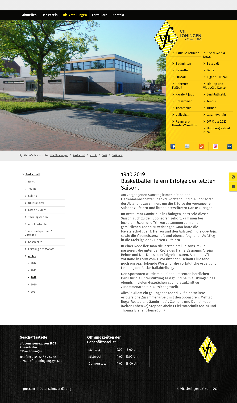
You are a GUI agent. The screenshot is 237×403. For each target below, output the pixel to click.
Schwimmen (184, 101)
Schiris (32, 195)
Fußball (181, 77)
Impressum (27, 389)
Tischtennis (183, 108)
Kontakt (118, 15)
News (31, 181)
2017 (33, 263)
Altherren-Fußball (181, 86)
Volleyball (182, 115)
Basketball (183, 70)
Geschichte (35, 242)
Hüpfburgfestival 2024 (216, 130)
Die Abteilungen (75, 15)
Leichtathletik (216, 94)
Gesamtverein (216, 115)
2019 (104, 155)
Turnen (211, 108)
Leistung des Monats (41, 249)
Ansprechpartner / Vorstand (38, 233)
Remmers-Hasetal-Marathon (184, 123)
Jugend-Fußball (217, 77)
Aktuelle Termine (187, 53)
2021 (33, 291)
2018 (34, 270)
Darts (210, 70)
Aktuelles (29, 15)
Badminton (183, 63)
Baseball (213, 63)
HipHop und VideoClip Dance (214, 86)
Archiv (93, 155)
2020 (34, 284)
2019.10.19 (117, 155)
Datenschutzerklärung (55, 389)
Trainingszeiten (38, 217)
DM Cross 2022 (217, 121)
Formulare (99, 15)
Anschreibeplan (38, 224)
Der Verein (50, 15)
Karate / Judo (185, 94)
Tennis (211, 101)
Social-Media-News (214, 55)
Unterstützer (36, 203)
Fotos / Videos (37, 210)
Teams (32, 188)
